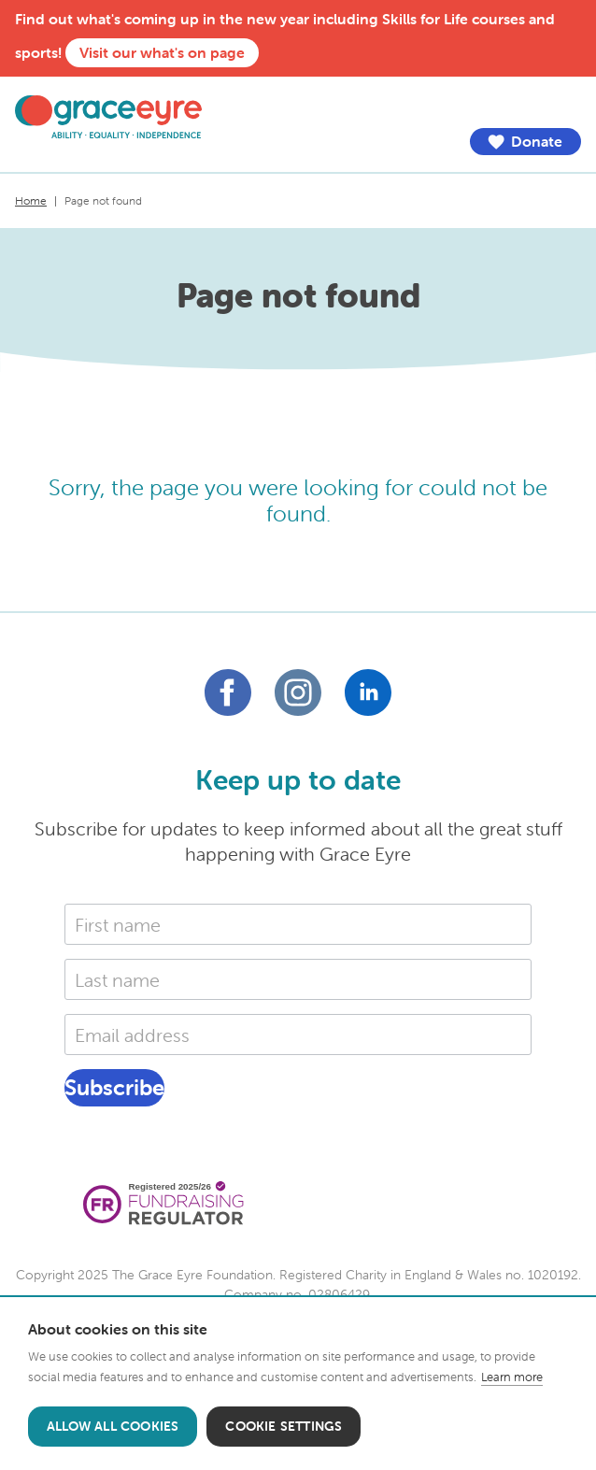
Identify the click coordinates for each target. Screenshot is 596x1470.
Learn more (512, 1377)
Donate (524, 141)
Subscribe (114, 1087)
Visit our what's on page (162, 52)
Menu (567, 104)
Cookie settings (283, 1426)
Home (31, 200)
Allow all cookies (112, 1426)
